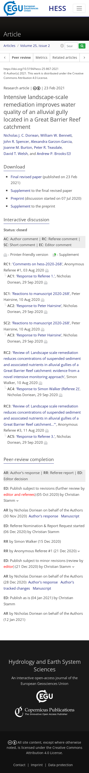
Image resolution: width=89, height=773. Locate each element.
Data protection (60, 765)
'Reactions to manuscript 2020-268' (41, 293)
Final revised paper (26, 176)
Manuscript (70, 516)
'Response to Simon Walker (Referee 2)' (48, 388)
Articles (9, 46)
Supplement (20, 190)
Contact (19, 765)
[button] (62, 46)
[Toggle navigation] (79, 8)
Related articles (64, 57)
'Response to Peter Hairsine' (38, 305)
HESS (57, 8)
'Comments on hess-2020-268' (37, 264)
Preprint (17, 198)
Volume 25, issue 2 (35, 46)
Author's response (43, 516)
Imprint (37, 765)
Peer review (21, 57)
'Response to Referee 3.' (35, 436)
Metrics (41, 57)
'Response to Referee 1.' (35, 276)
